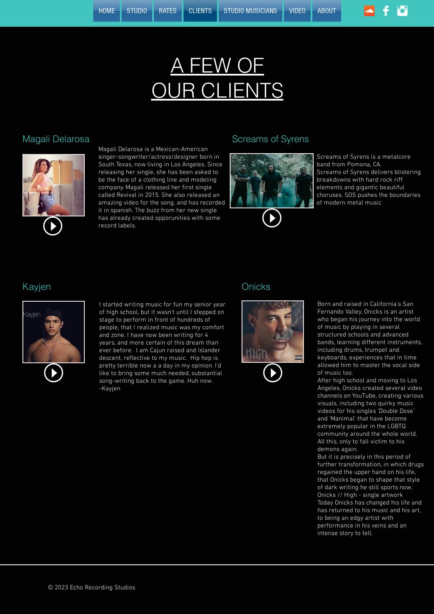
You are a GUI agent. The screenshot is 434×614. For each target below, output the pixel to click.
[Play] (53, 226)
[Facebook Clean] (386, 11)
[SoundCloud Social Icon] (369, 11)
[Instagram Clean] (402, 11)
